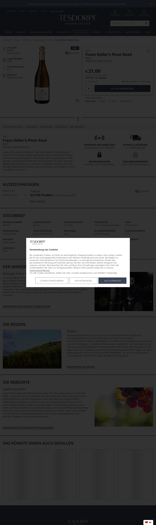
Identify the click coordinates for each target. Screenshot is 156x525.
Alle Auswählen (112, 280)
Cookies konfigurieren (52, 280)
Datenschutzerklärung (40, 270)
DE (148, 522)
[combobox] (148, 522)
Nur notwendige (83, 280)
